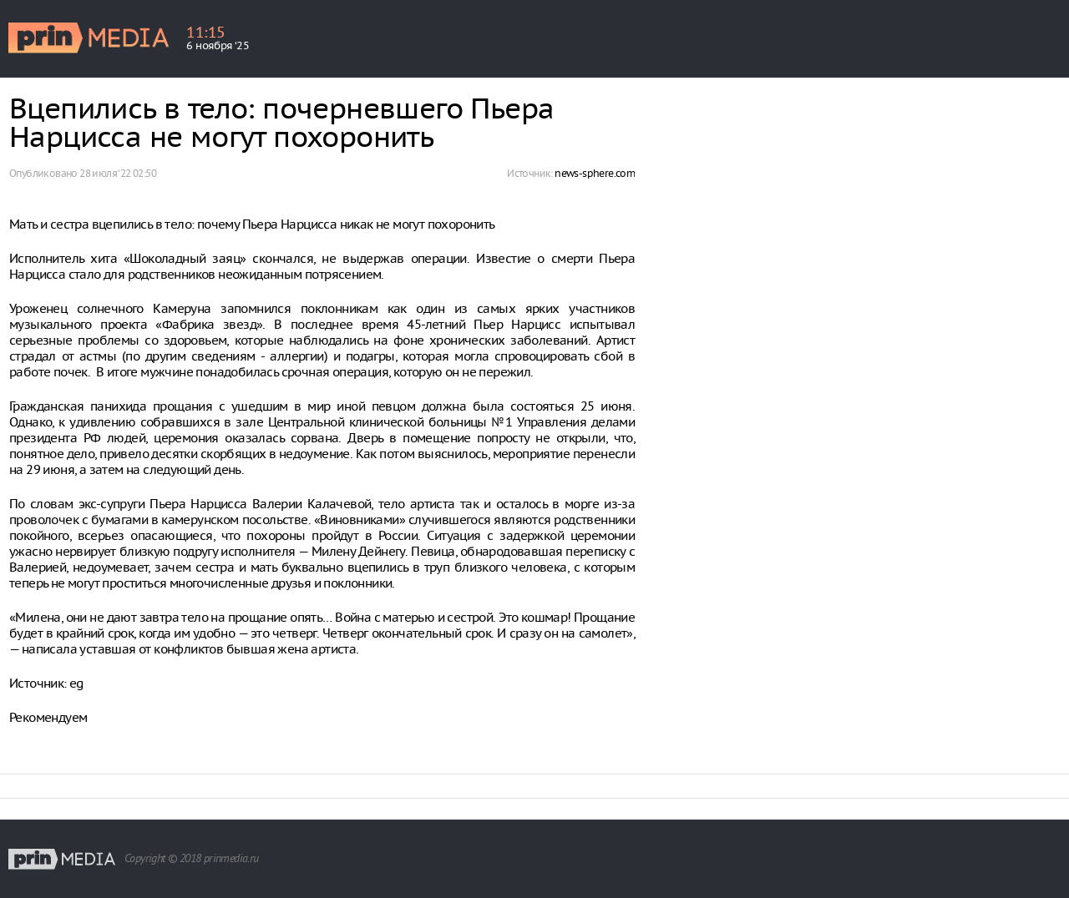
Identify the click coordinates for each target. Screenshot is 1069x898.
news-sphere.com (595, 173)
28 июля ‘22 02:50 (117, 173)
